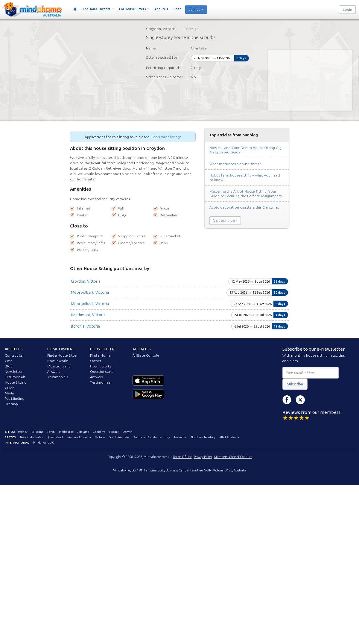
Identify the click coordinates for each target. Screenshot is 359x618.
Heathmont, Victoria (88, 315)
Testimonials (15, 377)
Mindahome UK (43, 442)
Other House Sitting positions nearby (109, 268)
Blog (9, 366)
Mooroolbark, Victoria (90, 292)
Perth (51, 431)
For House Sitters (132, 9)
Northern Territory (203, 437)
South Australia (119, 437)
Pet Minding (14, 398)
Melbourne (66, 431)
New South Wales (31, 437)
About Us (161, 9)
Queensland (55, 437)
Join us (194, 9)
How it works (57, 361)
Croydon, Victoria (86, 281)
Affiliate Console (146, 355)
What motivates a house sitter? (235, 164)
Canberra (99, 431)
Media (10, 393)
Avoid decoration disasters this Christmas (244, 207)
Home (75, 9)
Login (347, 9)
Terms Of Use (182, 457)
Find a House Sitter (62, 355)
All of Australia (229, 437)
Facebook (286, 399)
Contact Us (13, 355)
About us (13, 349)
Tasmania (180, 437)
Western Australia (79, 437)
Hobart (113, 431)
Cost (177, 9)
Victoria (100, 437)
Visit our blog (224, 220)
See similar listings (166, 137)
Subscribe (295, 384)
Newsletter (13, 371)
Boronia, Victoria (85, 326)
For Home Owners (96, 9)
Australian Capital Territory (151, 437)
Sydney (23, 431)
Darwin (128, 431)
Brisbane (37, 431)
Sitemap (11, 404)
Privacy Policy (203, 457)
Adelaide (83, 431)
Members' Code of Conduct (233, 457)
